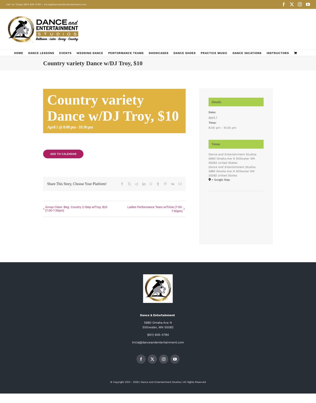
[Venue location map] (236, 203)
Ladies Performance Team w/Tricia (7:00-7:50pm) (154, 209)
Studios (176, 382)
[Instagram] (163, 359)
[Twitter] (152, 359)
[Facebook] (141, 359)
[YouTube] (174, 359)
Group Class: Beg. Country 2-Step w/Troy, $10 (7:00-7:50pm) (76, 208)
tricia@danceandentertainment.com (65, 4)
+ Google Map (220, 179)
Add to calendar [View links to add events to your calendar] (63, 153)
